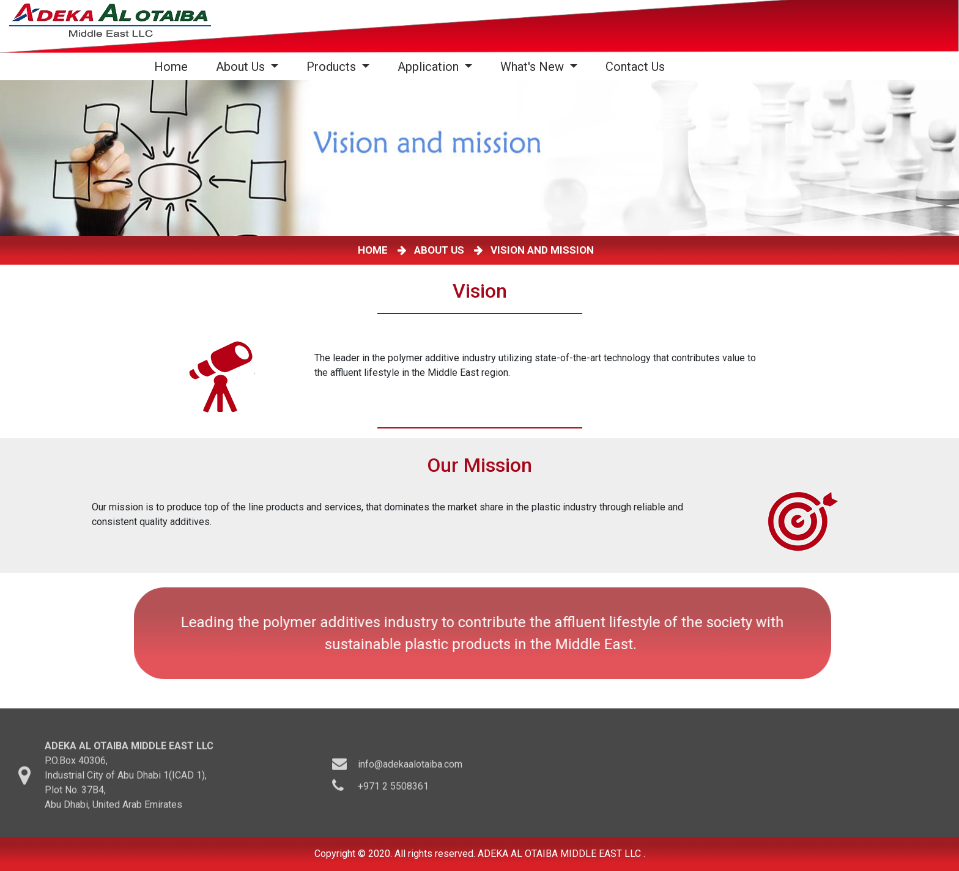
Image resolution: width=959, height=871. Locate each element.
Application (430, 66)
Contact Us (635, 66)
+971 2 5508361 (393, 793)
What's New (533, 66)
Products (332, 66)
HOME (375, 250)
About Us (242, 66)
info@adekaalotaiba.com (410, 771)
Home (173, 66)
